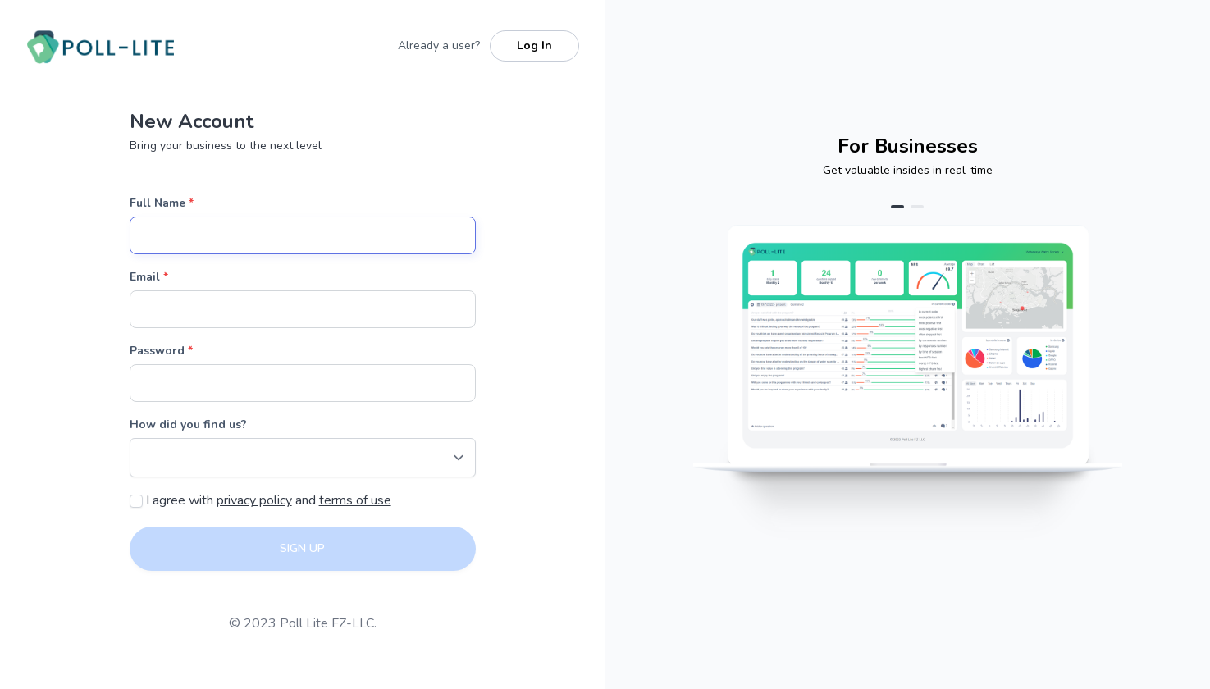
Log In (534, 45)
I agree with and (267, 500)
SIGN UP (302, 548)
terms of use (355, 500)
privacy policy (254, 500)
